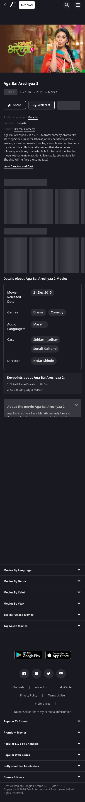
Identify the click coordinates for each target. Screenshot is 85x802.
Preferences (42, 704)
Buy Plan (27, 5)
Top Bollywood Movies (19, 614)
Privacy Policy (28, 696)
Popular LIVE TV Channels (21, 743)
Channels (18, 687)
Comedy (29, 129)
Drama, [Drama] (18, 129)
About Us (41, 687)
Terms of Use (56, 696)
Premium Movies (15, 732)
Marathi (33, 117)
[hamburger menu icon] (77, 5)
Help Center (65, 687)
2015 (39, 92)
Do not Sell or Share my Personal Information (42, 712)
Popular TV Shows (16, 721)
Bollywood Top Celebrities (21, 766)
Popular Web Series (17, 755)
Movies (52, 92)
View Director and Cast (18, 166)
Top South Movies (15, 626)
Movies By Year (14, 603)
